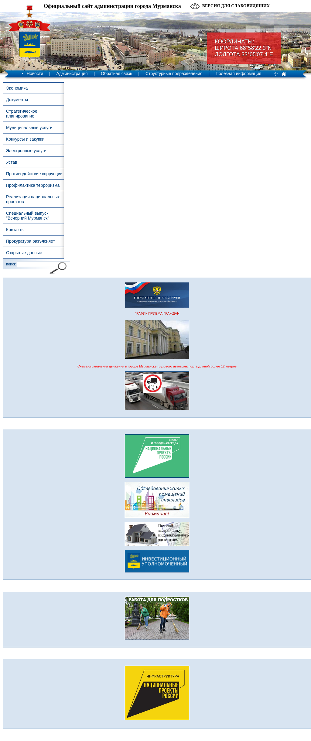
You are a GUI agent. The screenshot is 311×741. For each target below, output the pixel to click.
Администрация (72, 73)
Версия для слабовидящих (236, 6)
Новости (35, 73)
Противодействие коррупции (34, 173)
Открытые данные (24, 252)
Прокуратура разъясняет (30, 241)
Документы (17, 99)
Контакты (15, 229)
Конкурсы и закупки (25, 139)
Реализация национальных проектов (33, 199)
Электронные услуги (26, 150)
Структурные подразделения (173, 73)
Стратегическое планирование (21, 113)
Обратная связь (116, 73)
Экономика (17, 88)
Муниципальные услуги (29, 127)
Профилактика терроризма (33, 185)
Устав (11, 162)
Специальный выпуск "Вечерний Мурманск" (27, 215)
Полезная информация (238, 73)
